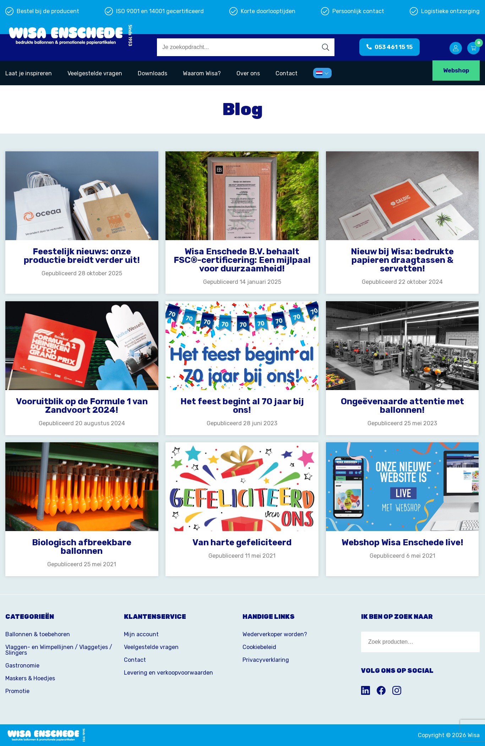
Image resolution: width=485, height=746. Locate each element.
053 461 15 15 (389, 47)
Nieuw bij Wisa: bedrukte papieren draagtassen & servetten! (402, 260)
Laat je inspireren (28, 73)
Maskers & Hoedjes (30, 678)
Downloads (152, 73)
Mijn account (141, 634)
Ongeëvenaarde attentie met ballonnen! (402, 405)
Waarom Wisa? (202, 73)
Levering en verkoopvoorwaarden (168, 672)
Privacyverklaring (266, 659)
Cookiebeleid (259, 647)
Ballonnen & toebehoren (37, 634)
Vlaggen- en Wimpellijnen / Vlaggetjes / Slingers (58, 650)
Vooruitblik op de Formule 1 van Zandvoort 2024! (82, 405)
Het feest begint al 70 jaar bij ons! (242, 405)
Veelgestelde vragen (94, 73)
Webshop (456, 70)
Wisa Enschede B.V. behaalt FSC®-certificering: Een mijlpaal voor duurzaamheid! (242, 260)
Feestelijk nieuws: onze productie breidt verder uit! (82, 256)
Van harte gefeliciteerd (241, 542)
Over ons (248, 73)
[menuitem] (322, 73)
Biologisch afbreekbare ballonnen (81, 546)
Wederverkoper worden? (275, 634)
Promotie (17, 691)
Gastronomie (22, 665)
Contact (287, 73)
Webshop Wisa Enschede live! (402, 542)
